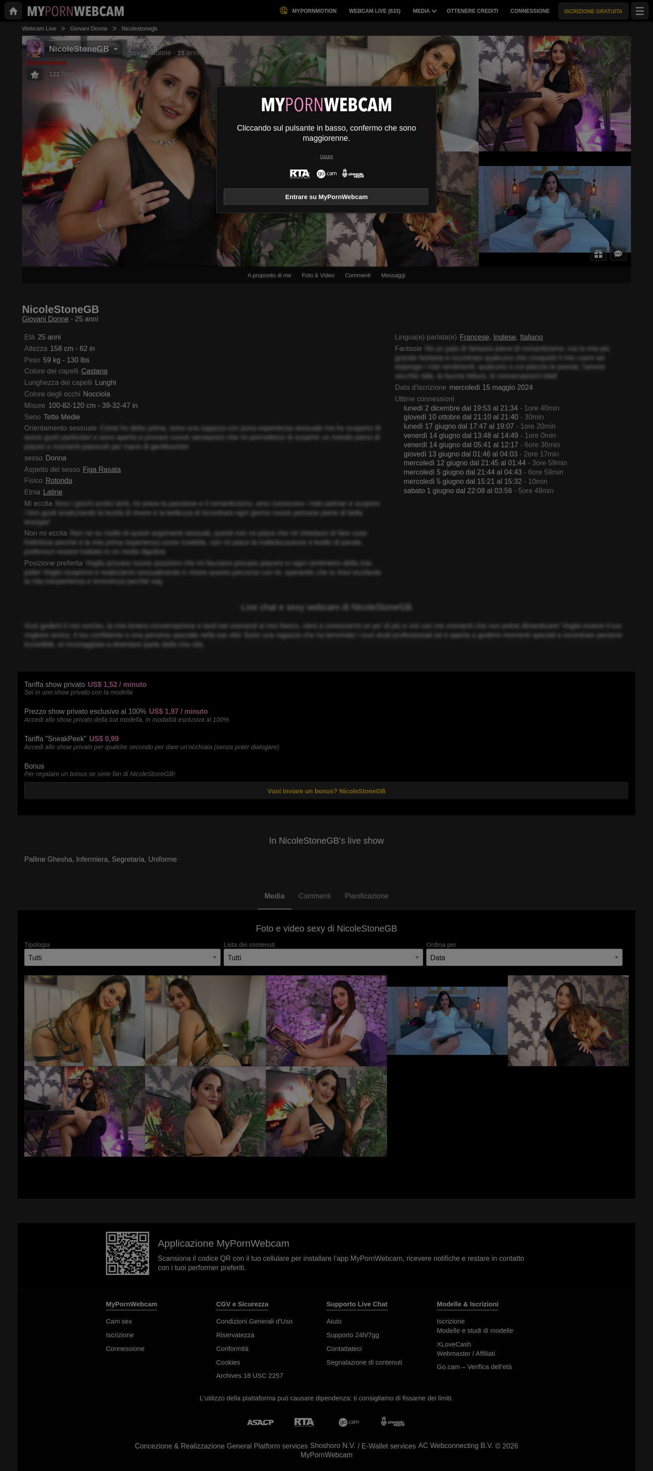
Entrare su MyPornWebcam (326, 196)
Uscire (326, 156)
